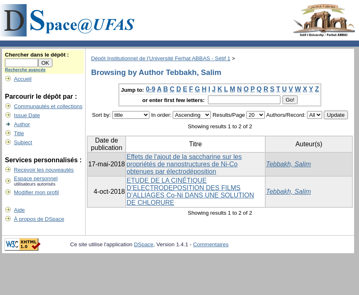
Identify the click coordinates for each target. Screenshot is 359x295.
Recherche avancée (25, 69)
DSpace (143, 244)
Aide (19, 210)
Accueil (23, 79)
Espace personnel (36, 178)
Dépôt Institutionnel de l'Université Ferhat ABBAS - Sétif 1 (160, 58)
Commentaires (211, 244)
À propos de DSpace (39, 219)
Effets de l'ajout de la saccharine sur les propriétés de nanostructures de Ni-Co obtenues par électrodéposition (184, 164)
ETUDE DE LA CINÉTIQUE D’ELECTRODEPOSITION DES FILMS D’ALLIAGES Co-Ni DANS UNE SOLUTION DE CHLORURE (190, 191)
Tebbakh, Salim (288, 164)
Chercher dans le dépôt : (37, 55)
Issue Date (27, 115)
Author (22, 124)
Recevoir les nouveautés (44, 170)
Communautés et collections (48, 106)
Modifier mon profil (36, 192)
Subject (23, 142)
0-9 (150, 89)
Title (19, 133)
